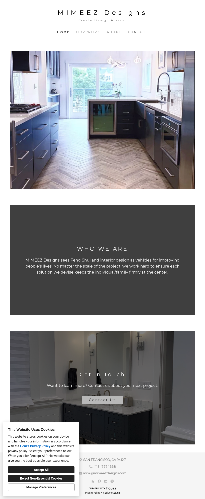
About (114, 32)
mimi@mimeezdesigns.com (104, 473)
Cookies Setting (111, 492)
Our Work (88, 32)
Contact (138, 32)
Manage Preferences (41, 487)
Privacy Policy (92, 492)
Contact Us (102, 400)
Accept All (41, 470)
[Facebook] (99, 481)
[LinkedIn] (105, 481)
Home (63, 32)
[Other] (112, 481)
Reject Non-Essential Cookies (41, 478)
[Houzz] (92, 481)
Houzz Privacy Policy (35, 446)
